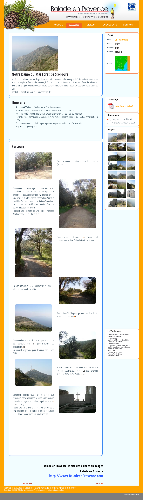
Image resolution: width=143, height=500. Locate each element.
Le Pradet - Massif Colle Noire (118, 345)
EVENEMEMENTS (42, 488)
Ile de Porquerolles (114, 336)
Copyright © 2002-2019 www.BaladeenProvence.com (24, 490)
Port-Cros (111, 350)
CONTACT (128, 25)
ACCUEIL (58, 25)
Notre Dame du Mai (114, 349)
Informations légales (55, 490)
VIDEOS (91, 25)
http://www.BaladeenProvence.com (76, 475)
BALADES (74, 25)
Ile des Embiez (113, 338)
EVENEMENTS (110, 25)
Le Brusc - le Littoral (114, 342)
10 (24, 347)
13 (83, 374)
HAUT (98, 483)
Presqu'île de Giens (114, 352)
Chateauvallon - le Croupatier (118, 335)
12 (83, 371)
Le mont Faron (113, 343)
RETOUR (29, 483)
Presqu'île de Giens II (115, 354)
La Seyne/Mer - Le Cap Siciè (118, 340)
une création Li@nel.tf (131, 494)
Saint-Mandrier (113, 356)
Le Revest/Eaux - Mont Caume (118, 347)
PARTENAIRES (58, 488)
